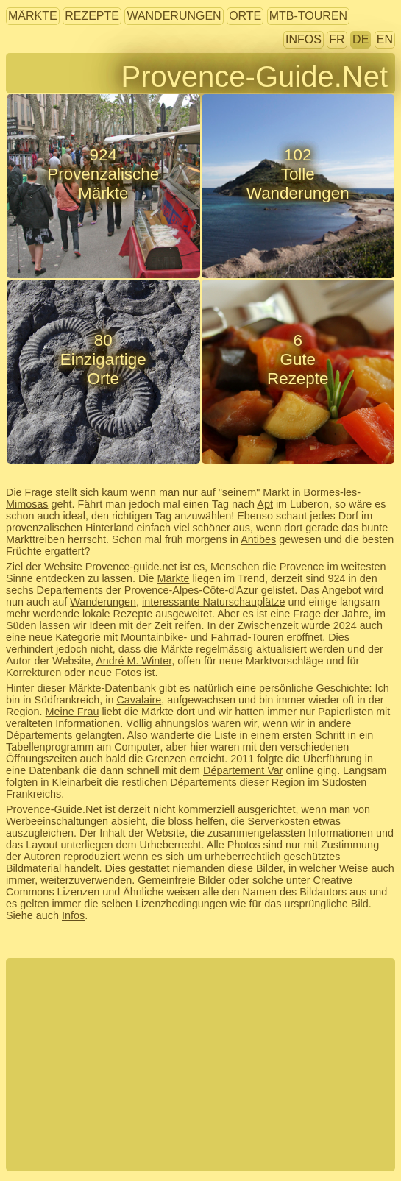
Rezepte (92, 16)
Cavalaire (138, 700)
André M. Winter (133, 661)
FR (336, 39)
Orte (245, 16)
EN (385, 39)
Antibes (258, 539)
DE (360, 39)
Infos (303, 39)
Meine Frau (72, 711)
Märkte (32, 16)
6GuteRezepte (297, 359)
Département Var (243, 770)
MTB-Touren (308, 16)
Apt (265, 504)
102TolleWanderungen (297, 174)
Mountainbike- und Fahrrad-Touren (202, 637)
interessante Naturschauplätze (213, 602)
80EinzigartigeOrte (103, 359)
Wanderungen (174, 16)
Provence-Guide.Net (254, 76)
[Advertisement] (200, 1065)
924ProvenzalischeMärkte (103, 174)
